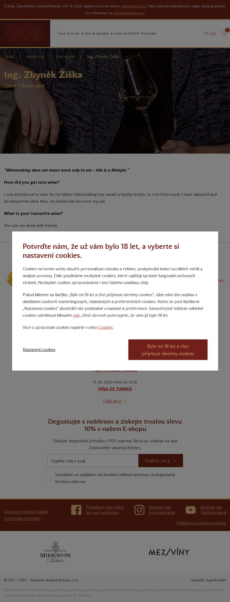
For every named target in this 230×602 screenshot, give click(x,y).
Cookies (105, 327)
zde (76, 315)
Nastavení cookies (39, 349)
